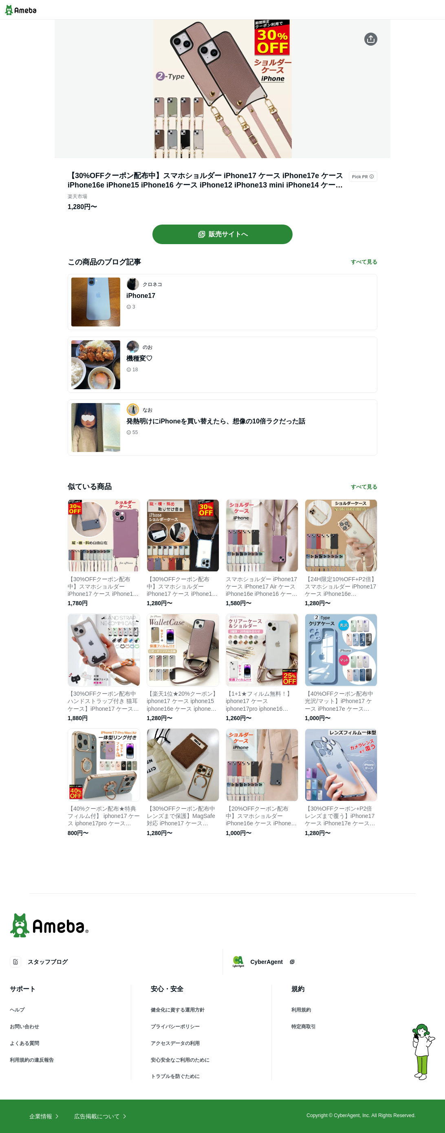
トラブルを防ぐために (175, 1076)
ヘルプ (17, 1010)
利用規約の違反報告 (32, 1060)
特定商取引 (303, 1026)
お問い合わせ (24, 1026)
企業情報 (44, 1116)
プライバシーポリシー (175, 1026)
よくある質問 (24, 1043)
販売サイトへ (222, 234)
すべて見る (364, 262)
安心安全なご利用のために (180, 1060)
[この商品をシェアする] (370, 39)
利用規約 (301, 1010)
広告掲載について (100, 1116)
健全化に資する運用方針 (178, 1010)
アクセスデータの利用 (175, 1043)
